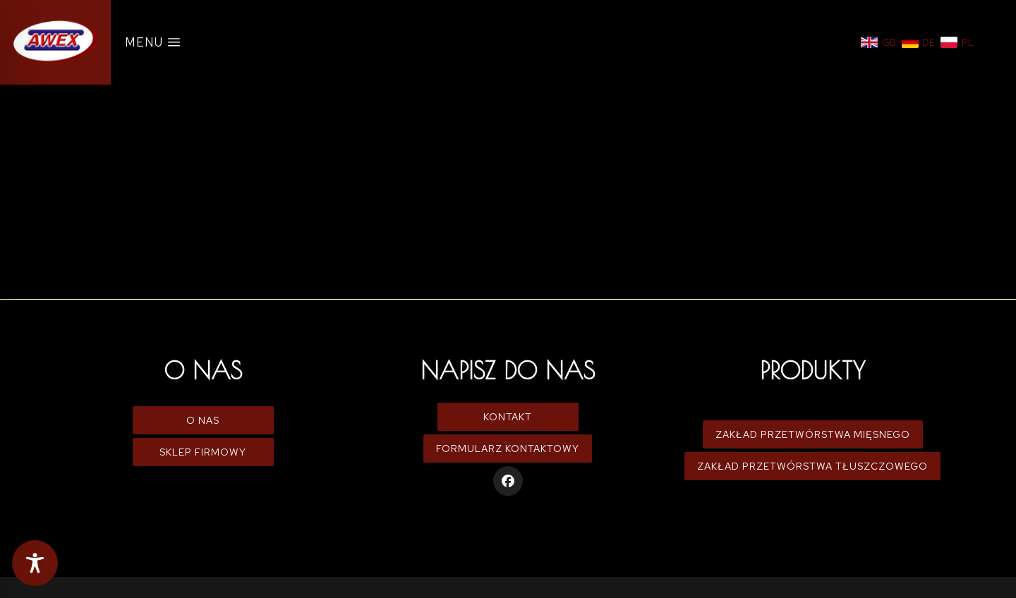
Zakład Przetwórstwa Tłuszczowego (812, 466)
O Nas (202, 420)
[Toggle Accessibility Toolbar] (35, 563)
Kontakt (507, 416)
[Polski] (957, 42)
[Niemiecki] (919, 42)
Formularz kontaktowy (507, 448)
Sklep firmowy (202, 452)
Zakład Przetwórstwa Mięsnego (812, 434)
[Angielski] (878, 42)
